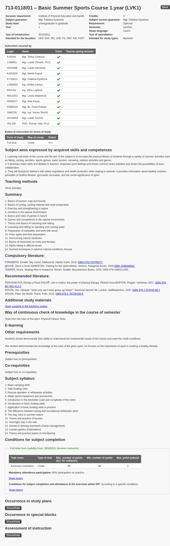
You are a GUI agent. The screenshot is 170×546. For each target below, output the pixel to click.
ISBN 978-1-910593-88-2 (146, 290)
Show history (16, 478)
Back (165, 7)
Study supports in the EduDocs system (26, 306)
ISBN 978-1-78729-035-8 (69, 293)
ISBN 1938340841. (124, 266)
